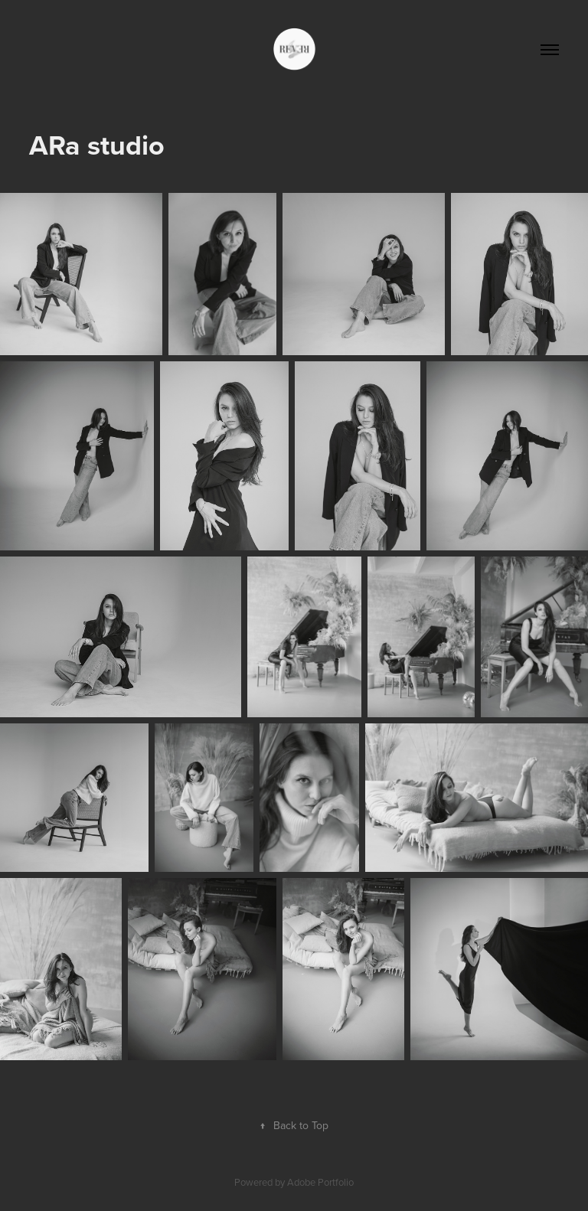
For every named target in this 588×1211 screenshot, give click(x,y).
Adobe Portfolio (320, 1182)
